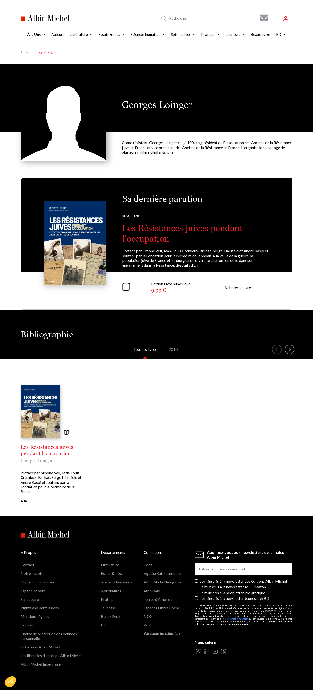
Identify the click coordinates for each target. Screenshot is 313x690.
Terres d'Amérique (159, 599)
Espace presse (32, 599)
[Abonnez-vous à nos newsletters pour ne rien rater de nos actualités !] (262, 17)
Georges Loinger (37, 460)
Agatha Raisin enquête (162, 573)
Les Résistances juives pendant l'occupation (47, 450)
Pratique (108, 599)
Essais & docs (112, 573)
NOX (148, 616)
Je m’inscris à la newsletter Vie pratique (232, 592)
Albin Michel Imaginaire (41, 664)
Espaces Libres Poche (162, 607)
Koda (148, 564)
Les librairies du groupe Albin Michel (51, 655)
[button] (10, 682)
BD (104, 625)
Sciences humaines (116, 582)
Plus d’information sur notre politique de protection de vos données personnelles (243, 622)
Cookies (27, 625)
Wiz (147, 625)
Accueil (25, 52)
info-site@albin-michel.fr (235, 618)
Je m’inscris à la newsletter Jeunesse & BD (234, 598)
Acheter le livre (237, 287)
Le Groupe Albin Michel (40, 647)
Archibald (152, 590)
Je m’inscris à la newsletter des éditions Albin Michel (243, 581)
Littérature (110, 564)
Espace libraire (33, 590)
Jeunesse (108, 607)
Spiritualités (111, 590)
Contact (27, 564)
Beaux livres (132, 216)
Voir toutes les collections (162, 633)
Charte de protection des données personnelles (49, 636)
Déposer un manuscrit (39, 582)
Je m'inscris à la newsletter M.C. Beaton (233, 586)
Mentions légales (35, 616)
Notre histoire (32, 573)
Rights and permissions (40, 607)
